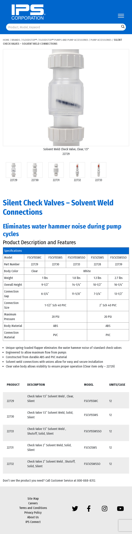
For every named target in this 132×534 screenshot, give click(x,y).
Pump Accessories (101, 40)
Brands (16, 40)
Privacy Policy (33, 512)
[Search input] (63, 27)
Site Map (33, 498)
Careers (33, 503)
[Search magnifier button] (123, 27)
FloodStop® (29, 40)
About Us (33, 517)
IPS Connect (33, 522)
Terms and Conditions (33, 508)
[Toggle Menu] (121, 15)
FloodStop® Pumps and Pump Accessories (63, 40)
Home (6, 40)
